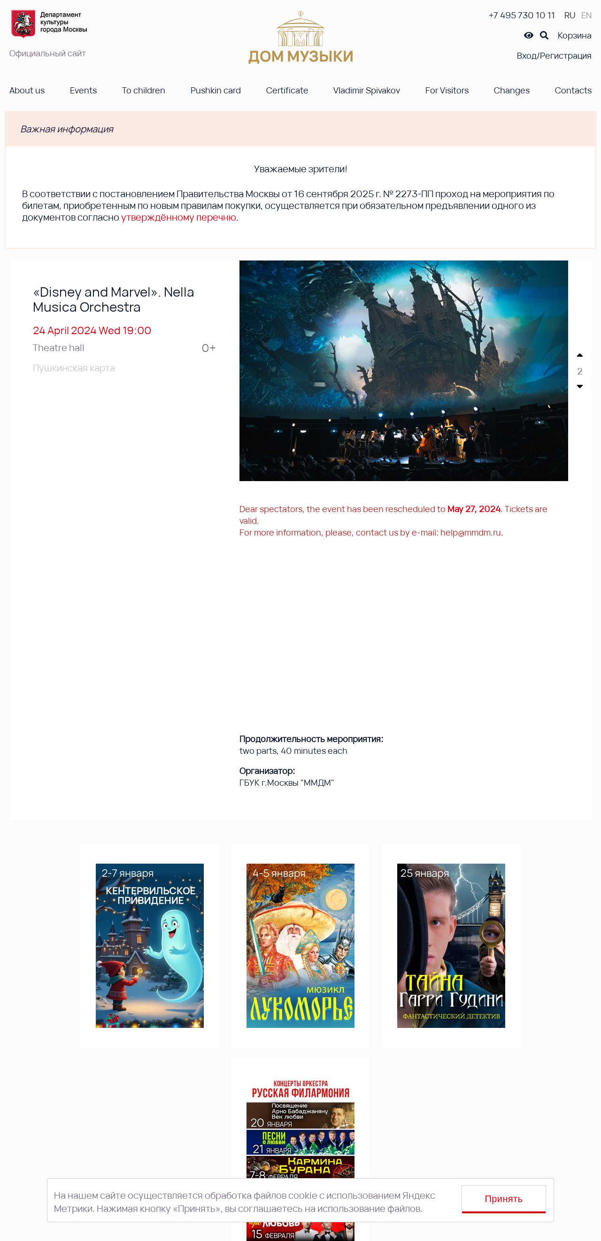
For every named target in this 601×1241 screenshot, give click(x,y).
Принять (504, 1199)
